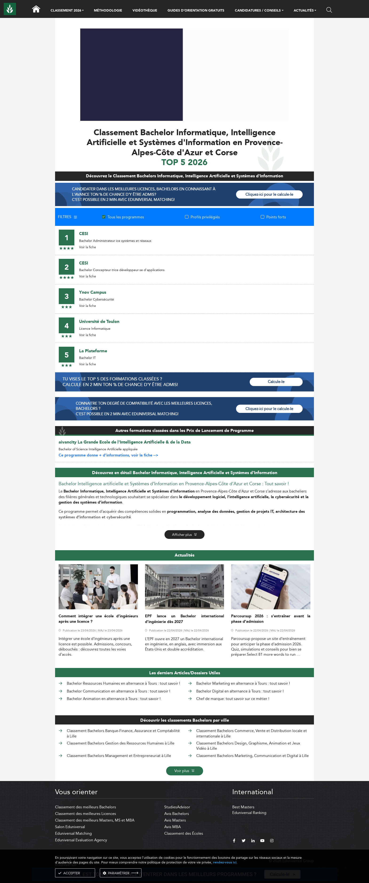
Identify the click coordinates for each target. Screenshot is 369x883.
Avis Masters (175, 820)
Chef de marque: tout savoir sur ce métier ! (232, 699)
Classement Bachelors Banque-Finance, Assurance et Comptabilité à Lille (123, 733)
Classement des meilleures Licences (85, 814)
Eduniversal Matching (73, 833)
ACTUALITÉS (304, 10)
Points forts (276, 217)
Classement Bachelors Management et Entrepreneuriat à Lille (119, 756)
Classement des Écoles (183, 833)
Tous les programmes (126, 217)
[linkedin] (253, 841)
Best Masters (243, 807)
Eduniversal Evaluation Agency (81, 840)
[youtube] (262, 841)
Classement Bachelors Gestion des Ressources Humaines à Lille (120, 743)
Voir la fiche (87, 247)
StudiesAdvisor (177, 807)
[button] (83, 10)
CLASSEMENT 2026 (66, 10)
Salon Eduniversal (70, 827)
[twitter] (243, 841)
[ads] (184, 119)
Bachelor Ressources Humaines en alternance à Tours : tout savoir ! (123, 683)
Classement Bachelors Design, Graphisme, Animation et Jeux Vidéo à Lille (248, 745)
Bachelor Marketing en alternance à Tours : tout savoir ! (243, 683)
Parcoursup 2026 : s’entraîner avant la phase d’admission (270, 619)
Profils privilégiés (205, 217)
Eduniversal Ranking (249, 813)
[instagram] (272, 841)
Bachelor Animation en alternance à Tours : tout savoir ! (113, 699)
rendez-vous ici (225, 862)
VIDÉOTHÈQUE (144, 10)
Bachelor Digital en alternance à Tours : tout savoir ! (240, 691)
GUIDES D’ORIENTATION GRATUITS (196, 10)
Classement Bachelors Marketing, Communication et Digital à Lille (252, 756)
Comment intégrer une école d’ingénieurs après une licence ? (98, 619)
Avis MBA (172, 827)
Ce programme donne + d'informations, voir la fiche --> (108, 455)
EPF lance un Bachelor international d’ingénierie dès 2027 (184, 619)
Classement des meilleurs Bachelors (85, 807)
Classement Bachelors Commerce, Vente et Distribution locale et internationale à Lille (251, 733)
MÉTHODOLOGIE (108, 10)
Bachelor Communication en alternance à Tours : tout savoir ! (118, 691)
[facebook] (234, 841)
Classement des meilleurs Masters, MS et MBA (94, 820)
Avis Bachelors (176, 814)
